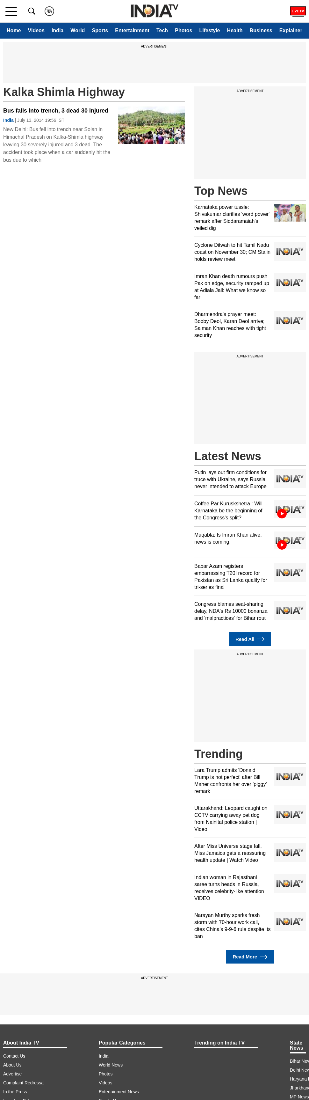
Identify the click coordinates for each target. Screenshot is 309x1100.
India (57, 30)
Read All (250, 639)
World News (111, 1064)
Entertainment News (119, 1091)
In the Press (15, 1091)
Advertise (12, 1073)
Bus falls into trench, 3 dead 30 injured (55, 110)
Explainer (290, 30)
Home (14, 30)
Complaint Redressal (24, 1082)
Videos (36, 30)
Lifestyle (209, 30)
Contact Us (14, 1056)
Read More (250, 957)
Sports (100, 30)
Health (235, 30)
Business (261, 30)
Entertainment (132, 30)
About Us (12, 1064)
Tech (162, 30)
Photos (183, 30)
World (77, 30)
